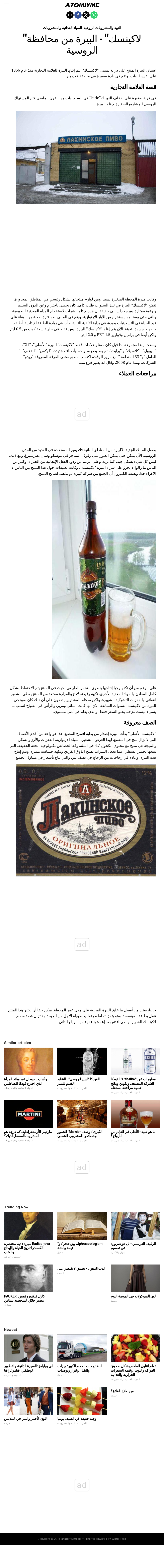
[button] (6, 5)
